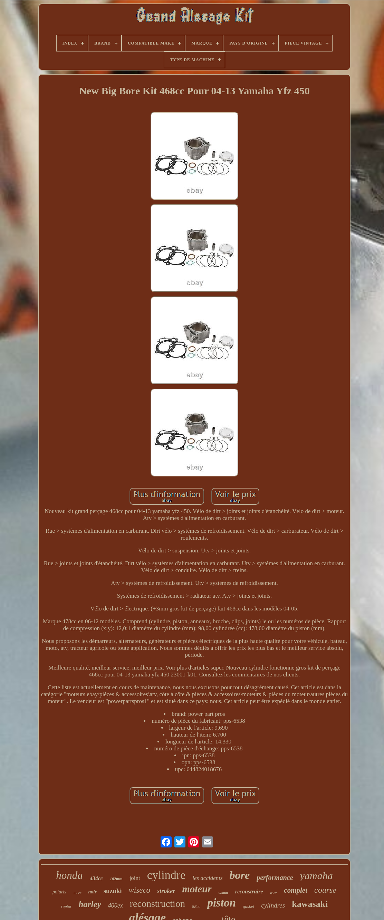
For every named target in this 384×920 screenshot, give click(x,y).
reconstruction (157, 903)
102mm (116, 878)
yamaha (316, 875)
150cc (77, 893)
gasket (248, 906)
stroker (166, 891)
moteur (196, 888)
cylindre (166, 875)
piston (221, 903)
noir (92, 891)
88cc (196, 906)
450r (273, 893)
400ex (115, 905)
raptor (66, 906)
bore (240, 875)
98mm (223, 893)
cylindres (273, 905)
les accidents (207, 878)
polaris (59, 891)
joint (134, 878)
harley (89, 904)
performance (275, 877)
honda (69, 875)
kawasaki (310, 904)
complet (295, 890)
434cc (96, 878)
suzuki (113, 890)
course (325, 889)
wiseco (140, 890)
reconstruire (249, 891)
